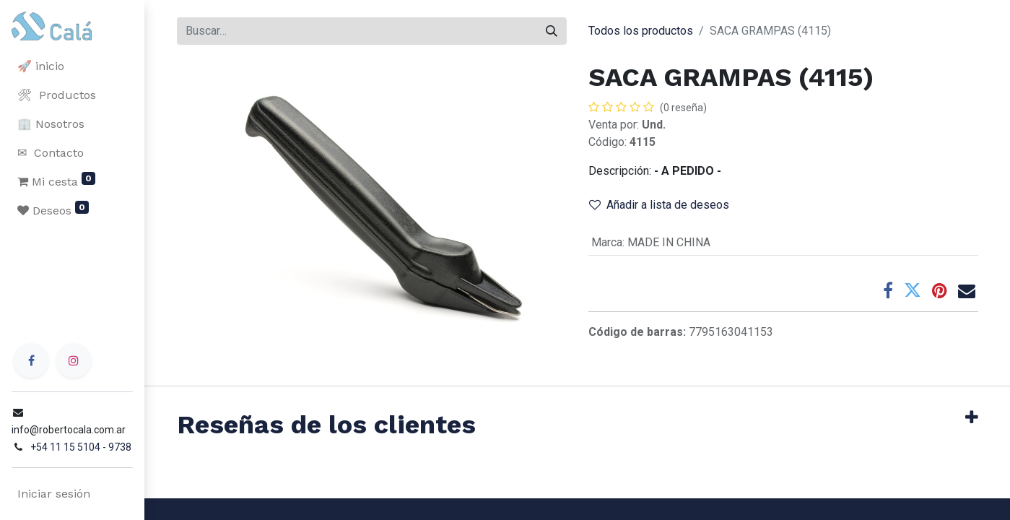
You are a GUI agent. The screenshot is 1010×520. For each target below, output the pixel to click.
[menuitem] (72, 66)
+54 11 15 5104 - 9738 (80, 447)
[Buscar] (551, 31)
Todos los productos (640, 31)
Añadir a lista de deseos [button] (659, 205)
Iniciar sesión (53, 493)
